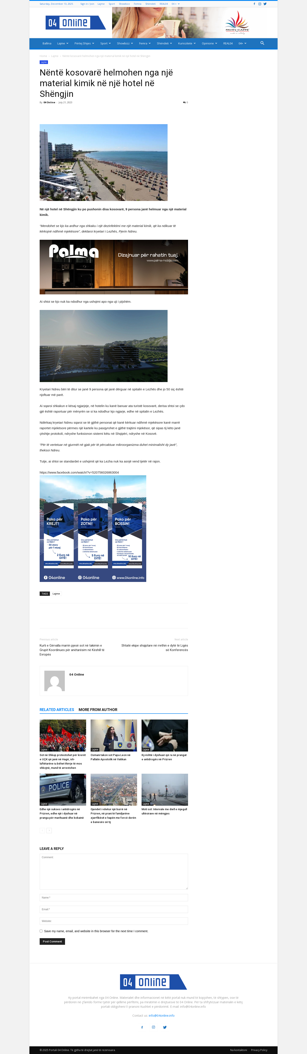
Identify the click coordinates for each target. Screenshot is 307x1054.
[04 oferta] (93, 585)
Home (43, 56)
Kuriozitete (187, 43)
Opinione (209, 43)
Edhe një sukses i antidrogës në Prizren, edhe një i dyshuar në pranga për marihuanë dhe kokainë (62, 813)
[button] (262, 44)
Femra (137, 3)
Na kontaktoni (238, 1050)
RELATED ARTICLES (57, 709)
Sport (112, 3)
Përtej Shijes (84, 43)
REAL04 (164, 3)
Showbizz (124, 3)
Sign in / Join (87, 3)
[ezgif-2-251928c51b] (114, 346)
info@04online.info (162, 1015)
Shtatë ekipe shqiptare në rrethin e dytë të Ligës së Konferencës (155, 648)
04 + (176, 3)
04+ (242, 43)
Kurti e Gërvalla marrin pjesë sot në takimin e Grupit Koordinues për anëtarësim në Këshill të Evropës (72, 650)
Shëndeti (150, 3)
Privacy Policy (259, 1050)
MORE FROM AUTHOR (98, 709)
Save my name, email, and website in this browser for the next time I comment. (96, 931)
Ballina (47, 43)
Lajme (101, 3)
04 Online (49, 102)
